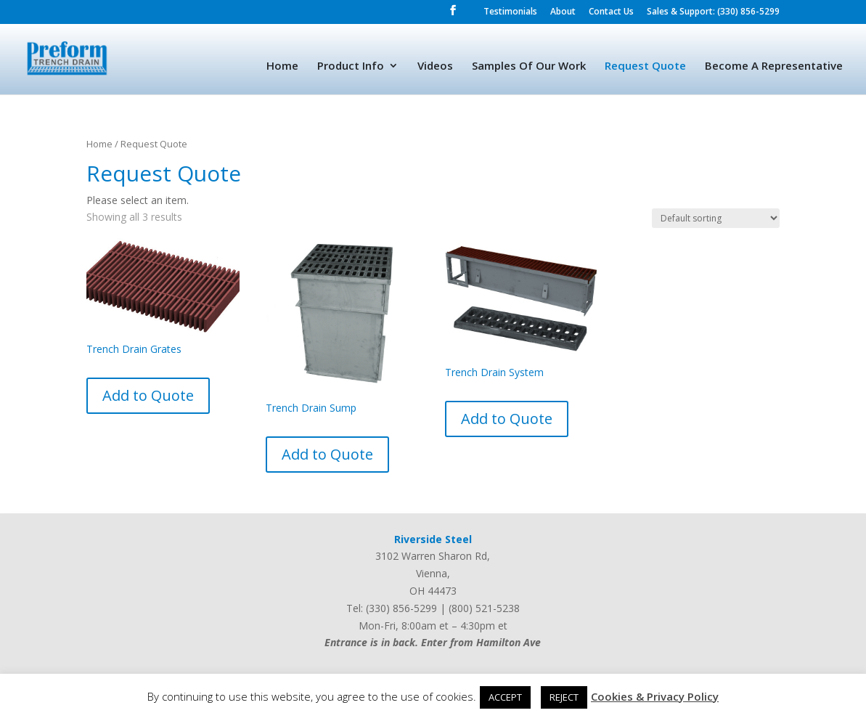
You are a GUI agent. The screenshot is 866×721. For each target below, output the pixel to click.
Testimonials (510, 12)
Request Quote (645, 66)
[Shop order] (716, 218)
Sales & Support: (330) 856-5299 (713, 12)
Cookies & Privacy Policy (655, 696)
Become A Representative (774, 66)
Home (282, 66)
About (563, 12)
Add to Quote (148, 395)
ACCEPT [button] (505, 697)
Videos (435, 66)
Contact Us (611, 12)
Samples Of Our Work (529, 66)
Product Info (350, 66)
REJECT (564, 697)
